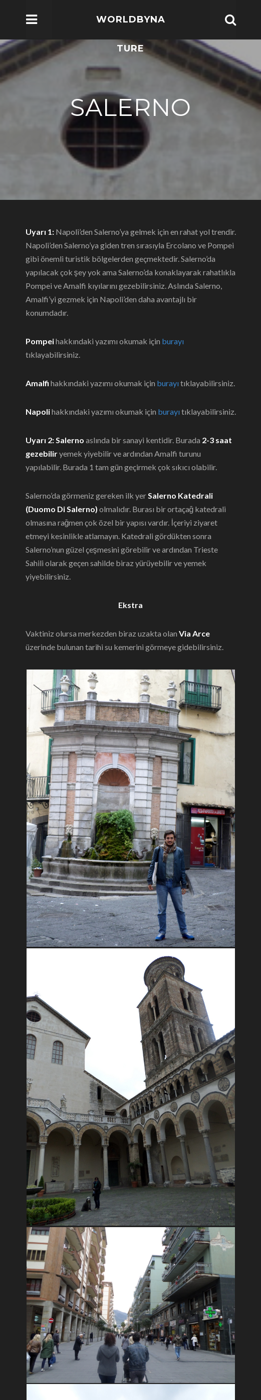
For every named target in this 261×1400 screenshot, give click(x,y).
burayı (173, 341)
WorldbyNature (130, 34)
